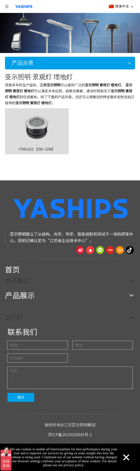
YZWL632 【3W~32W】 (37, 149)
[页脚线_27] (70, 259)
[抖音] (130, 250)
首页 (12, 269)
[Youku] (90, 250)
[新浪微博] (80, 250)
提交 (20, 397)
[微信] (100, 250)
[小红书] (110, 250)
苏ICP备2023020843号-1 (70, 434)
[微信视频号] (120, 250)
